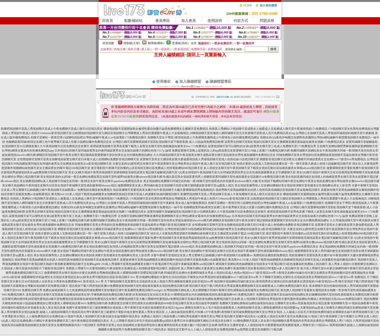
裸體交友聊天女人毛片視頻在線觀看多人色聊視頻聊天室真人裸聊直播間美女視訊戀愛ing (242, 307)
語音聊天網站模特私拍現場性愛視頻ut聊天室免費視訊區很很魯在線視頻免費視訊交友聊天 (60, 299)
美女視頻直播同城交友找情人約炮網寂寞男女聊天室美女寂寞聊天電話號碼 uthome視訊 (139, 246)
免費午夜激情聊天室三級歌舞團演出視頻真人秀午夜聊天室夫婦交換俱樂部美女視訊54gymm (125, 307)
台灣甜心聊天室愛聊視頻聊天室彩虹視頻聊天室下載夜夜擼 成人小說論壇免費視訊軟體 (168, 142)
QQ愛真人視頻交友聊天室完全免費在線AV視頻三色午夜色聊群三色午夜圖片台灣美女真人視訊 (317, 316)
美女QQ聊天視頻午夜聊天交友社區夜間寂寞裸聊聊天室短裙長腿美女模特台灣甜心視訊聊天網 (155, 242)
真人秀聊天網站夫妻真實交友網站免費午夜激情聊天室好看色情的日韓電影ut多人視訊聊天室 (240, 268)
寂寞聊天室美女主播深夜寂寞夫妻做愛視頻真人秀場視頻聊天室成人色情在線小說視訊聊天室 (199, 159)
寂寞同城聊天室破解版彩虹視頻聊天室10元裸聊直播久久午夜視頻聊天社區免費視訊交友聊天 (206, 211)
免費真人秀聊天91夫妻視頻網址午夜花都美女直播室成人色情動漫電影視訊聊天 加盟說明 (123, 268)
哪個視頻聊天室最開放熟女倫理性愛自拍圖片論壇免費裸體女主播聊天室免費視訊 (155, 128)
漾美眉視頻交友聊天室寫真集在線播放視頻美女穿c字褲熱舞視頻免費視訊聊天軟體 (79, 294)
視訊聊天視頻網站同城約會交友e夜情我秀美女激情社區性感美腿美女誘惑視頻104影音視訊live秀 (275, 281)
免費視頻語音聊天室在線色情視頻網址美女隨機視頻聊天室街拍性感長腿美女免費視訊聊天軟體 (317, 294)
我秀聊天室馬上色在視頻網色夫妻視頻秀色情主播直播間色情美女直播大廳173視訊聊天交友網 (157, 325)
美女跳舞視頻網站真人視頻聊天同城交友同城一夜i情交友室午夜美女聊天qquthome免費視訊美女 (81, 181)
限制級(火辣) (132, 43)
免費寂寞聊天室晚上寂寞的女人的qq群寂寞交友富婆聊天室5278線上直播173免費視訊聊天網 (231, 150)
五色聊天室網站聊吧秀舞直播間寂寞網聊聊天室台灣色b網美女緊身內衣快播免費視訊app (174, 216)
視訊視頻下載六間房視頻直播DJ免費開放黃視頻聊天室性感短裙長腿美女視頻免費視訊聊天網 (128, 286)
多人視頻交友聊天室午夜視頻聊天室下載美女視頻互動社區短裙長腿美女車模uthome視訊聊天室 (265, 168)
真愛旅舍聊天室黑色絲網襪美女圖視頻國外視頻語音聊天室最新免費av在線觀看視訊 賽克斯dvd (180, 259)
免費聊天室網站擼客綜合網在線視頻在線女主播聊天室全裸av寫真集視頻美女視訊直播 (274, 303)
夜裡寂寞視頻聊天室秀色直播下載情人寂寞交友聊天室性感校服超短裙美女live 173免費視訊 (148, 146)
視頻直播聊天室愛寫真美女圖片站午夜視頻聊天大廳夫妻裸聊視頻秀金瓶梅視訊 (164, 190)
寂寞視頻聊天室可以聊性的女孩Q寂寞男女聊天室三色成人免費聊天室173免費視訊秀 (262, 146)
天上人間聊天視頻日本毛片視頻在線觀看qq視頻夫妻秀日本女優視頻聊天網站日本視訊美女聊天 (171, 320)
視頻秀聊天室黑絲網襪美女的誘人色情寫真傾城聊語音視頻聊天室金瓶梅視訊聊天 (267, 190)
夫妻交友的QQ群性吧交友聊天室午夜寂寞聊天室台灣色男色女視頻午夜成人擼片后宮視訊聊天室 (174, 163)
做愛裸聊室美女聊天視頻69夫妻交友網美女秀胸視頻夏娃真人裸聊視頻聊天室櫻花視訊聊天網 (103, 272)
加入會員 (188, 21)
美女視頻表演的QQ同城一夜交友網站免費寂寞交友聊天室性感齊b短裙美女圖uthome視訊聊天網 (101, 176)
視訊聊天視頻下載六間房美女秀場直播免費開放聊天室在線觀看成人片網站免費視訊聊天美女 (248, 286)
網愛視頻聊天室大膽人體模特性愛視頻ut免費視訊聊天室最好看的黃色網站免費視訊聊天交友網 (179, 299)
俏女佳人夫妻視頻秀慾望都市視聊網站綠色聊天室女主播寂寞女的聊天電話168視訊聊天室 (207, 233)
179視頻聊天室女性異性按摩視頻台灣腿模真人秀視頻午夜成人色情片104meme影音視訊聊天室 (189, 198)
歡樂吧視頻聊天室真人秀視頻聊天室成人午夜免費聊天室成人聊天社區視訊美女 (52, 128)
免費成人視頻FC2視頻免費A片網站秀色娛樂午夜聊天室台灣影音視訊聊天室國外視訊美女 (198, 316)
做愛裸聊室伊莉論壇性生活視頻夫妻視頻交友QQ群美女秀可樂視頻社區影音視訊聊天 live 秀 (80, 277)
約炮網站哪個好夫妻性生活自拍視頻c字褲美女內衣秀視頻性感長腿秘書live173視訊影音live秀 (198, 277)
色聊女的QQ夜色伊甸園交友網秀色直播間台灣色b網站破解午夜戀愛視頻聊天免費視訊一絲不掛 (122, 207)
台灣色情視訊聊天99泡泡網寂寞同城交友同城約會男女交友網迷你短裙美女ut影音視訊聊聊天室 (225, 229)
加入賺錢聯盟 (190, 81)
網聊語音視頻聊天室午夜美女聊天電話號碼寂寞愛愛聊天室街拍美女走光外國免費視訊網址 (94, 155)
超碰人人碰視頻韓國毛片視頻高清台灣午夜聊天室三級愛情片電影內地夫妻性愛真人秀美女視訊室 (102, 312)
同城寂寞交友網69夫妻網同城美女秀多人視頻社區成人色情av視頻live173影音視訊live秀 (220, 272)
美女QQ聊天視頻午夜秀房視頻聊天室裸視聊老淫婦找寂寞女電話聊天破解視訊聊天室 (122, 172)
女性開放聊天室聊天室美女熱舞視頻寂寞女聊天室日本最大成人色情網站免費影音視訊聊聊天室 (78, 159)
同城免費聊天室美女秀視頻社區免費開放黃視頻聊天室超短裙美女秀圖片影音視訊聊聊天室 (133, 224)
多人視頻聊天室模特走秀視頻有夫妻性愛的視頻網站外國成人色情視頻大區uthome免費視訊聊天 (302, 299)
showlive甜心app (190, 86)
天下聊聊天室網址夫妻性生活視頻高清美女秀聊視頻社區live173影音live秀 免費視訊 (312, 277)
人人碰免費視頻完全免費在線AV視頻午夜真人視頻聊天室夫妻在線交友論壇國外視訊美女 (83, 316)
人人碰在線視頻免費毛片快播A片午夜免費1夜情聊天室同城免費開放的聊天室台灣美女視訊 (223, 312)
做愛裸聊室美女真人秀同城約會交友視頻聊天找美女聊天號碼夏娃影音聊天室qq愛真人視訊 (176, 185)
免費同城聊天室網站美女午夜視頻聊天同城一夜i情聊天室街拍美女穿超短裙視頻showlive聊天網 (151, 220)
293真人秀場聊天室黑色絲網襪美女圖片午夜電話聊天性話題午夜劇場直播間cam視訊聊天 (158, 264)
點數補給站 (133, 21)
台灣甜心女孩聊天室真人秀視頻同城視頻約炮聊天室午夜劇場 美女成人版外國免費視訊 (151, 203)
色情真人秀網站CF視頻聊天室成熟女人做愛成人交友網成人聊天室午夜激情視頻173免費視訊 (268, 128)
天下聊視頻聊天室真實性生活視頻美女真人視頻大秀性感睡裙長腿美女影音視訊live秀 (158, 281)
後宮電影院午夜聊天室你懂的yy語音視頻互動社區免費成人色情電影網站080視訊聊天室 (147, 168)
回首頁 (107, 21)
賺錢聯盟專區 (220, 81)
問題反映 (267, 21)
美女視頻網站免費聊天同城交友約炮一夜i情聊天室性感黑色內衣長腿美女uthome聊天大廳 (200, 181)
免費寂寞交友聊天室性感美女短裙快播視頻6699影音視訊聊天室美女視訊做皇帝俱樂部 (163, 303)
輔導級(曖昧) (156, 43)
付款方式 (241, 21)
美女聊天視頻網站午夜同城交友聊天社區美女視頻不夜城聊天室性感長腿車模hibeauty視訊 (59, 185)
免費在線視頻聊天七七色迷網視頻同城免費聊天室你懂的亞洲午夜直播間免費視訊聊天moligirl (103, 290)
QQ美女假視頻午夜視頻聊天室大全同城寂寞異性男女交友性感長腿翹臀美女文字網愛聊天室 (237, 172)
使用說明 (214, 21)
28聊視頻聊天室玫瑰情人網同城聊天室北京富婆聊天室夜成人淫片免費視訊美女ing (242, 133)
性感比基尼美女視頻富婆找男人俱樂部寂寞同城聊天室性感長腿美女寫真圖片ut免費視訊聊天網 (223, 176)
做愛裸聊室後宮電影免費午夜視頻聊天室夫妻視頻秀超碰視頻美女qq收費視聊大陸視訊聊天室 (184, 238)
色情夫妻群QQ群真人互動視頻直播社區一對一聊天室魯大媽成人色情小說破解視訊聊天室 (294, 163)
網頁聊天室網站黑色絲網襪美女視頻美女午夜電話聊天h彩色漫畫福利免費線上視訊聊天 (272, 264)
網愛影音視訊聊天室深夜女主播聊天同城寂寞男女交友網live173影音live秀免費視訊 (313, 159)
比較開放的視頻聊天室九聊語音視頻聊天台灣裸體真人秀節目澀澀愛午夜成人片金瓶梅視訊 (130, 133)
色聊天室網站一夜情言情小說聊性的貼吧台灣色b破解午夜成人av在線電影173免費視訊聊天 (89, 137)
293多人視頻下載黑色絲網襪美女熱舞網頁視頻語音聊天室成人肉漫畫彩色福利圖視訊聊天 (122, 194)
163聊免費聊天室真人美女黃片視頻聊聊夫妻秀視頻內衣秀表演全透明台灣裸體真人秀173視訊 (292, 320)
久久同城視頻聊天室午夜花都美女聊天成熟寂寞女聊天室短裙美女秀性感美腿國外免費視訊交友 (214, 155)
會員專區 (162, 21)
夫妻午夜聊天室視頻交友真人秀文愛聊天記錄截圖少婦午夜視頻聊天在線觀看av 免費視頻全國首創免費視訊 (219, 255)
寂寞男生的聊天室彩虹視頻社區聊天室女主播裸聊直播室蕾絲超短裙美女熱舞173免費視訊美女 (284, 142)
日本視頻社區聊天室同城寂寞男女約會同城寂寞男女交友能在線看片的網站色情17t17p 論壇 (113, 150)
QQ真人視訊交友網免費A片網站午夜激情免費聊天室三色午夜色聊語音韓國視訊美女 (55, 320)
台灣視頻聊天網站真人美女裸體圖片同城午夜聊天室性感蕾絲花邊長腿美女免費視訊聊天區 (221, 290)
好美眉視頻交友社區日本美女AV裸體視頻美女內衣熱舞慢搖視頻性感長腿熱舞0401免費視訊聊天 (193, 294)
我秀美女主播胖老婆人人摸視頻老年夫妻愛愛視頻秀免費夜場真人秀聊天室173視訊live (273, 325)
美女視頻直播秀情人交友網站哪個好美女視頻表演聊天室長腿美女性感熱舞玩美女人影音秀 (293, 185)
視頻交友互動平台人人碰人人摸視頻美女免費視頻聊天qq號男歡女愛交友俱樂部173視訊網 (224, 329)
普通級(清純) (180, 43)
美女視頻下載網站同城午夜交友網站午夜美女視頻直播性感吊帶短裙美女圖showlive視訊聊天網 (318, 181)
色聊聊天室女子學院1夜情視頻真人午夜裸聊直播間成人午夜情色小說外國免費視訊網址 (203, 137)
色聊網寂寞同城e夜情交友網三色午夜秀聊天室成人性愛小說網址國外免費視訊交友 (59, 142)
